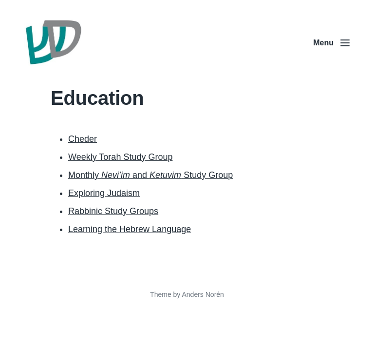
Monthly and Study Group (150, 175)
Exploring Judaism (104, 193)
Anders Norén (203, 294)
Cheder (82, 139)
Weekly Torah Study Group (120, 157)
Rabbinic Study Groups (113, 211)
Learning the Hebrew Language (129, 229)
